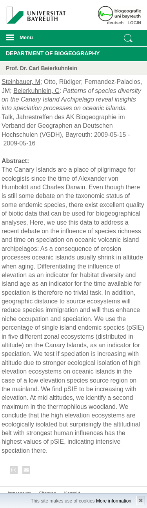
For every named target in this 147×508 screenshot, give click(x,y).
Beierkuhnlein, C (36, 90)
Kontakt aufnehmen (26, 471)
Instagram (14, 471)
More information (113, 501)
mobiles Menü (32, 40)
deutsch (115, 22)
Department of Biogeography (53, 53)
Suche (128, 38)
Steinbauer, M (21, 81)
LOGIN (134, 22)
